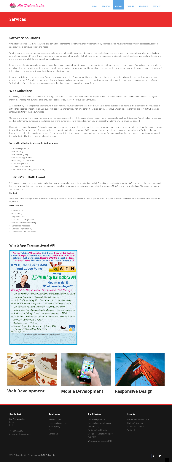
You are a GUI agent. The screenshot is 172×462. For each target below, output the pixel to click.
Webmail (131, 430)
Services (118, 6)
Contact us (53, 433)
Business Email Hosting (98, 430)
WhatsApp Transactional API (100, 441)
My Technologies (49, 455)
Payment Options (56, 419)
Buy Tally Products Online (138, 419)
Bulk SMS (92, 437)
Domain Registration (96, 419)
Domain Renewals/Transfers (100, 423)
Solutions (143, 6)
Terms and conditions (58, 423)
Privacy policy (54, 426)
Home (94, 6)
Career (51, 430)
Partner (130, 6)
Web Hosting (93, 426)
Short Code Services (135, 426)
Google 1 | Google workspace (100, 433)
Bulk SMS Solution (135, 423)
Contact (156, 6)
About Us (106, 6)
